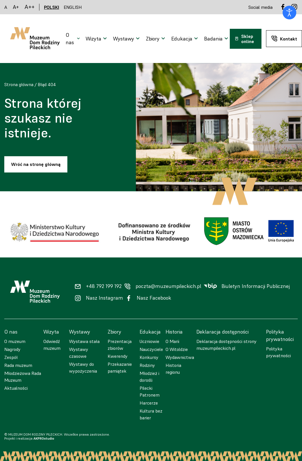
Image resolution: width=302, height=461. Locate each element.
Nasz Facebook (154, 298)
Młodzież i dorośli (149, 376)
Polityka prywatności (278, 352)
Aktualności (16, 388)
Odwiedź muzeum (52, 344)
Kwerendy (118, 356)
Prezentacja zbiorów (120, 344)
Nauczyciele (151, 349)
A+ (16, 7)
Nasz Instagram (104, 298)
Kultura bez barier (151, 414)
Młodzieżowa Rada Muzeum (22, 376)
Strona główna (18, 84)
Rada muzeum (18, 365)
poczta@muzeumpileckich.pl (168, 286)
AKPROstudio (43, 438)
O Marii (172, 341)
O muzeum (14, 341)
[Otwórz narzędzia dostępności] (289, 12)
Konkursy (149, 357)
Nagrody (12, 349)
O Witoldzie (177, 349)
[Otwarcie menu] (73, 39)
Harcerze (149, 403)
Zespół (11, 357)
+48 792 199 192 (104, 286)
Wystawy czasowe (78, 352)
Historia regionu (173, 368)
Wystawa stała (84, 341)
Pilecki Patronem (150, 391)
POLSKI (51, 7)
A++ (30, 7)
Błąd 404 (47, 84)
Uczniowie (149, 341)
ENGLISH (73, 7)
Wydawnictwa (180, 357)
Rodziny (147, 365)
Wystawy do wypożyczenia (83, 367)
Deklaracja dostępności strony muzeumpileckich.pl (226, 344)
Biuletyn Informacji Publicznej (256, 286)
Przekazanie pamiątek (120, 367)
